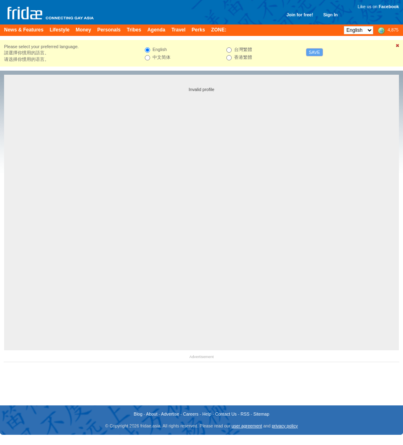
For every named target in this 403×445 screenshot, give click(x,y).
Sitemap (261, 414)
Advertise (170, 414)
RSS (245, 414)
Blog (138, 414)
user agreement (247, 425)
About (151, 414)
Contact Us (226, 414)
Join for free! (299, 14)
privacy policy (285, 425)
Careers (191, 414)
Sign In (330, 14)
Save (314, 52)
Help (206, 414)
